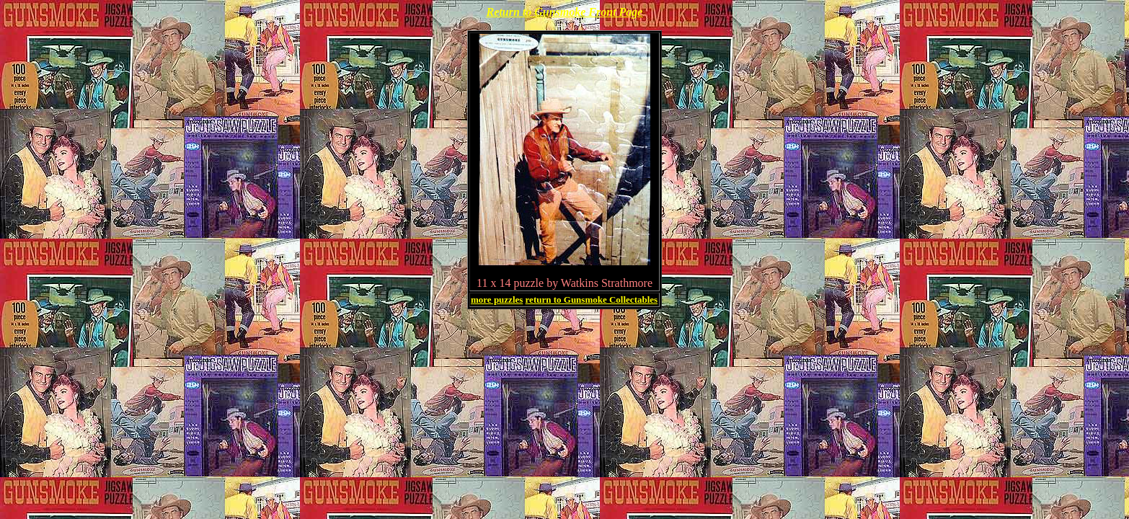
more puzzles (497, 299)
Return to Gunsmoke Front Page (565, 12)
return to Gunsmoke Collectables (592, 299)
